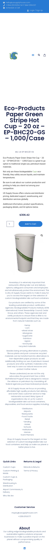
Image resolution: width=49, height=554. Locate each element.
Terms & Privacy (31, 470)
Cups (35, 171)
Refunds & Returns (32, 467)
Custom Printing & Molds (11, 472)
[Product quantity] (10, 224)
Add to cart (30, 224)
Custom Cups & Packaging (10, 478)
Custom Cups (9, 467)
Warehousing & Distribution (9, 484)
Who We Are (8, 495)
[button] (33, 55)
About (24, 528)
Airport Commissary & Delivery (13, 490)
